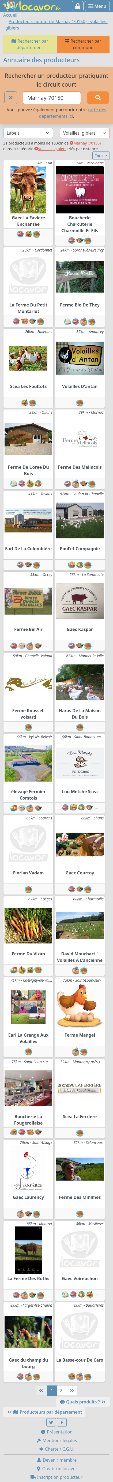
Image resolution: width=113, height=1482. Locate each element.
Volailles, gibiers (50, 148)
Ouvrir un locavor (56, 1469)
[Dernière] (71, 1390)
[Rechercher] (98, 97)
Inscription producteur (56, 1477)
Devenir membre (56, 1460)
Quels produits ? (83, 1402)
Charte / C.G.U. (56, 1449)
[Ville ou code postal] (52, 97)
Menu (97, 6)
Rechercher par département (30, 44)
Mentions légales (56, 1440)
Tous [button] (99, 155)
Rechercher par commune (83, 44)
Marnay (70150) (85, 143)
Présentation (56, 1432)
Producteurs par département (44, 1412)
